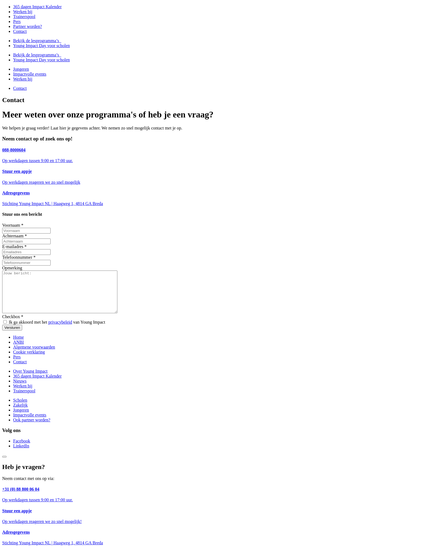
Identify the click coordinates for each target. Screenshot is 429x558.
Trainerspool (24, 16)
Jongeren (21, 69)
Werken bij (22, 11)
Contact (20, 31)
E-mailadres (14, 246)
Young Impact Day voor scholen (41, 45)
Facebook (21, 449)
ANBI (18, 350)
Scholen (20, 408)
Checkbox (12, 325)
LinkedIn (21, 454)
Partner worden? (27, 26)
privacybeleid (60, 330)
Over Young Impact (30, 379)
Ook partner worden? (31, 428)
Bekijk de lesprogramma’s (37, 40)
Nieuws (20, 389)
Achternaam (14, 236)
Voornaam (12, 225)
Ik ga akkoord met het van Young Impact (54, 330)
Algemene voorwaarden (34, 355)
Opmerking (12, 268)
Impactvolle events (29, 74)
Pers (17, 21)
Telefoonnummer (19, 257)
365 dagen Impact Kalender (37, 6)
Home (18, 345)
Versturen (12, 336)
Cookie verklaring (29, 360)
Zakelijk (20, 413)
